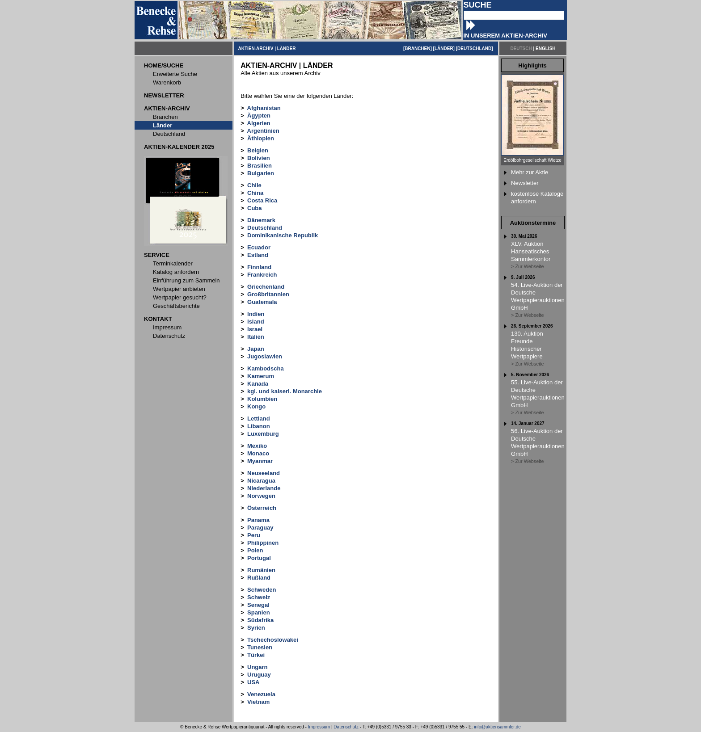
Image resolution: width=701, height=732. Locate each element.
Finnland (259, 267)
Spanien (258, 612)
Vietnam (258, 701)
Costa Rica (262, 200)
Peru (253, 535)
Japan (255, 348)
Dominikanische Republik (282, 235)
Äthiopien (260, 138)
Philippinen (263, 542)
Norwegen (261, 495)
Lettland (258, 418)
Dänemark (261, 220)
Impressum (319, 726)
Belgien (257, 150)
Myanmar (260, 461)
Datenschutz (346, 726)
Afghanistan (264, 108)
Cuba (254, 208)
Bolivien (258, 158)
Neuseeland (263, 473)
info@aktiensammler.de (497, 726)
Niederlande (263, 488)
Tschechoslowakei (272, 639)
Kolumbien (262, 398)
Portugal (259, 558)
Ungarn (257, 667)
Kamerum (260, 376)
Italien (255, 336)
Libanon (258, 426)
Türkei (256, 655)
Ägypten (258, 115)
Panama (258, 520)
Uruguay (259, 674)
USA (253, 682)
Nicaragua (261, 480)
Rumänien (261, 570)
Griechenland (265, 286)
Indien (255, 314)
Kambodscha (265, 368)
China (255, 192)
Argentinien (263, 130)
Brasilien (259, 165)
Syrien (256, 627)
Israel (254, 329)
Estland (257, 255)
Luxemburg (263, 433)
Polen (255, 550)
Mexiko (257, 445)
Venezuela (261, 694)
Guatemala (262, 302)
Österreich (261, 508)
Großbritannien (268, 294)
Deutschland (264, 227)
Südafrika (260, 620)
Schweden (261, 589)
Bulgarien (260, 173)
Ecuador (258, 247)
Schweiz (258, 597)
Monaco (258, 453)
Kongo (256, 406)
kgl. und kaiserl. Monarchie (284, 391)
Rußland (258, 577)
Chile (254, 185)
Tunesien (259, 647)
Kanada (257, 383)
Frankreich (262, 274)
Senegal (258, 605)
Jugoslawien (264, 356)
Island (255, 321)
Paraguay (260, 527)
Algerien (258, 123)
